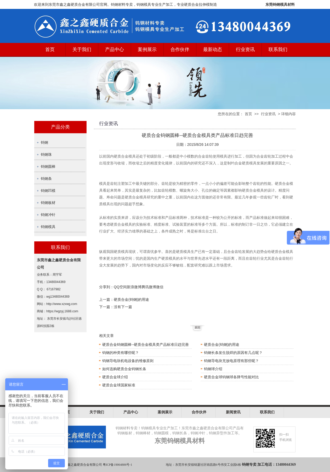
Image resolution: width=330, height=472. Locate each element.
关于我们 (81, 49)
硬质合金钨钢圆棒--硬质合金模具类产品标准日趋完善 (145, 344)
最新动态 (212, 49)
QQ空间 (120, 287)
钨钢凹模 (48, 190)
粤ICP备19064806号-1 (117, 465)
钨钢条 (46, 178)
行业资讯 (245, 49)
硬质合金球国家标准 (118, 385)
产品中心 (114, 49)
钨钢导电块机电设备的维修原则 (127, 361)
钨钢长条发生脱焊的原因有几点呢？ (233, 353)
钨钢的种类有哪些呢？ (120, 353)
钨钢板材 (48, 203)
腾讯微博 (148, 287)
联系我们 (278, 49)
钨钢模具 (48, 227)
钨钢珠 (46, 154)
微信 (159, 287)
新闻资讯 (233, 412)
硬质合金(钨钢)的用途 (131, 299)
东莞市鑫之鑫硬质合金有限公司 (80, 465)
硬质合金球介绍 (115, 377)
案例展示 (147, 49)
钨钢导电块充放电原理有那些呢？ (231, 361)
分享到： (106, 287)
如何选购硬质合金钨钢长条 (124, 369)
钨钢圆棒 (48, 166)
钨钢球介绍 (213, 369)
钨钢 (44, 142)
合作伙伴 (179, 49)
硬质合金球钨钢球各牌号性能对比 (231, 377)
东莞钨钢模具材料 (280, 4)
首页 (50, 49)
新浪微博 (134, 287)
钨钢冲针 (48, 215)
